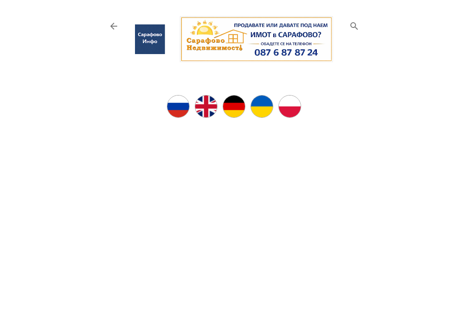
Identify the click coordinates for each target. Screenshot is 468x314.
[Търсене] (354, 24)
